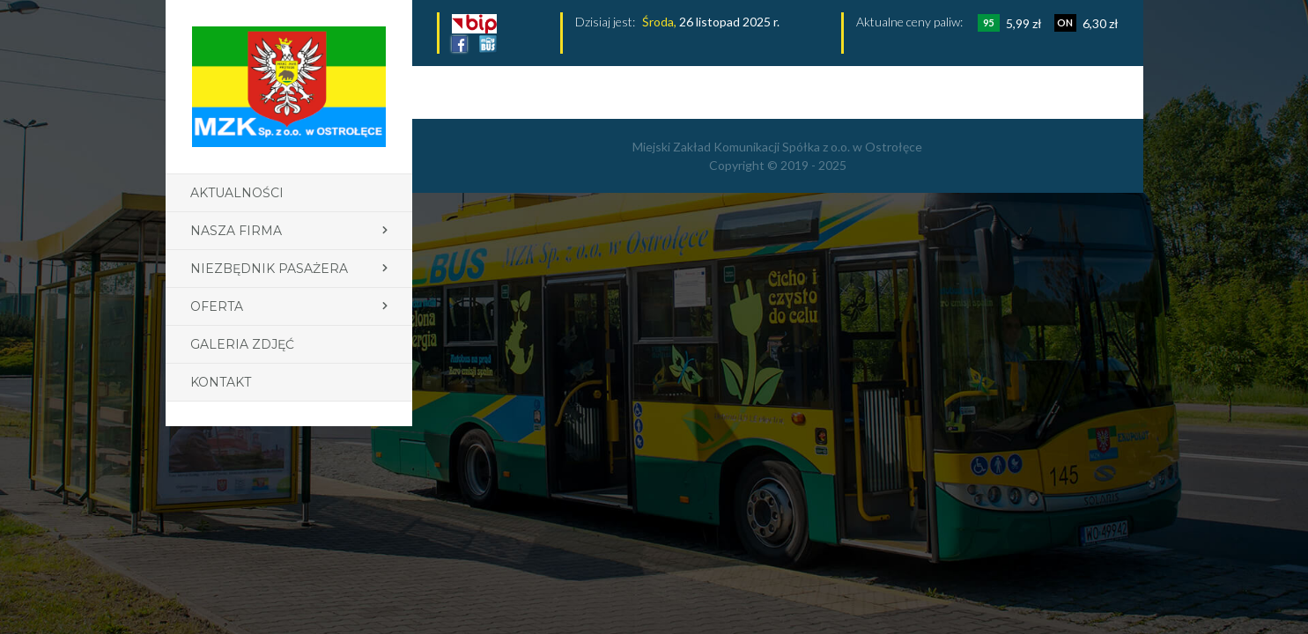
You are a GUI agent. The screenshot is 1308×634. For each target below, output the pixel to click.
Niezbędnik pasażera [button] (269, 268)
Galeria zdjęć (242, 344)
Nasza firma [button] (236, 231)
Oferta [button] (216, 306)
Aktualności (237, 193)
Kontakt (220, 382)
